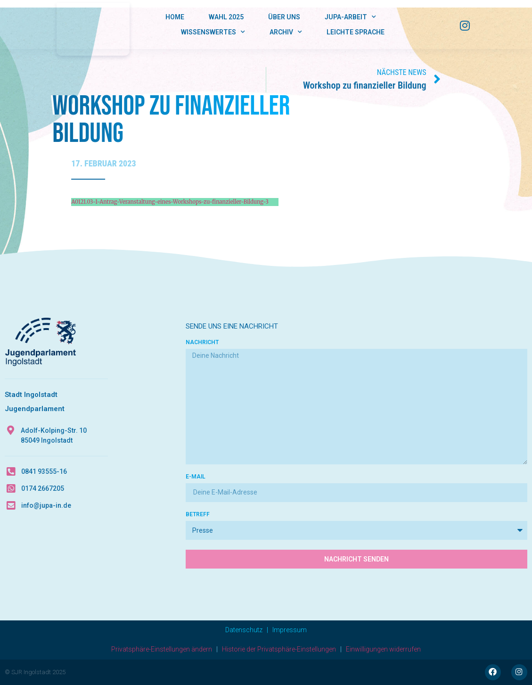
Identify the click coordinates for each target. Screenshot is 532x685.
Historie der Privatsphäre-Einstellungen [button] (279, 649)
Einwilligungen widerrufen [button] (383, 649)
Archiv (286, 32)
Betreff (198, 515)
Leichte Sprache (356, 32)
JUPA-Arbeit (350, 17)
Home (174, 17)
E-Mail (195, 477)
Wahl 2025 (226, 17)
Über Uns (284, 17)
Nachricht (202, 342)
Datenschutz (243, 630)
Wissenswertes (213, 32)
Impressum (289, 630)
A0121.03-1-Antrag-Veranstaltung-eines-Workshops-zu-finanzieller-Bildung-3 (170, 201)
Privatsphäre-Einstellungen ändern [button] (161, 649)
